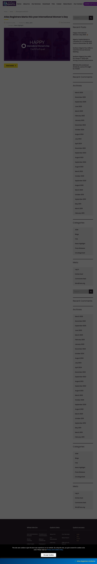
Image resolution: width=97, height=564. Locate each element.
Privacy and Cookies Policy (55, 549)
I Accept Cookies (48, 555)
